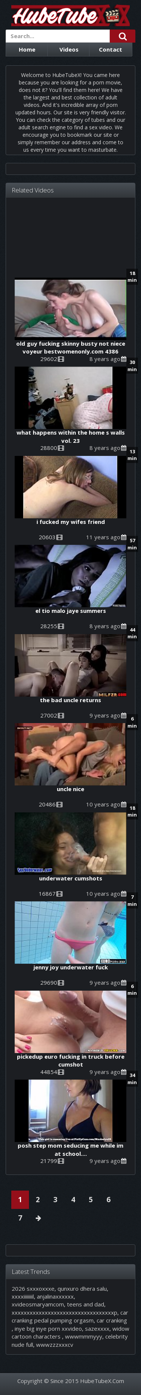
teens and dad (85, 1304)
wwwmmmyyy (83, 1336)
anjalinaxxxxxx (55, 1296)
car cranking (112, 1320)
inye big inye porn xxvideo (48, 1328)
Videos (69, 49)
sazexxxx (97, 1328)
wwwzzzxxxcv (54, 1344)
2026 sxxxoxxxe (33, 1288)
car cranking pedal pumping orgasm (70, 1316)
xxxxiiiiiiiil (23, 1296)
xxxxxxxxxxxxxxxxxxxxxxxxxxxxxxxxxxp (64, 1312)
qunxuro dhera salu (82, 1288)
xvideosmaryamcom (38, 1304)
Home (27, 49)
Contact (110, 49)
